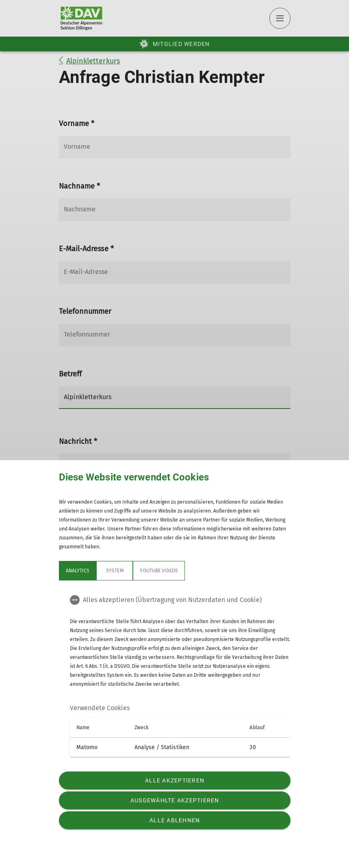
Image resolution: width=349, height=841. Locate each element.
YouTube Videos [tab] (159, 571)
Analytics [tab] (77, 571)
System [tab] (114, 571)
